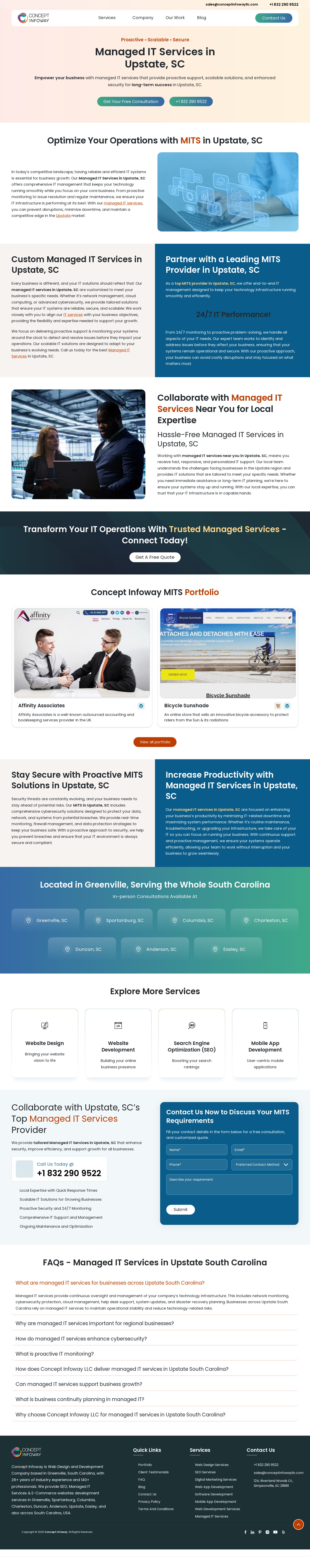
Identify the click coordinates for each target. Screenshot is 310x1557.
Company (142, 17)
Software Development (214, 1501)
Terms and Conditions (156, 1516)
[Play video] (228, 191)
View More (82, 666)
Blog (201, 17)
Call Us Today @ (69, 1178)
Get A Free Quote (155, 557)
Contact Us (273, 18)
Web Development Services (217, 1516)
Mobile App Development (215, 1509)
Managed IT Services (211, 1524)
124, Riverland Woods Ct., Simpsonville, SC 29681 (273, 1491)
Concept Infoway (55, 1539)
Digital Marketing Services (216, 1487)
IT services (73, 314)
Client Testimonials (153, 1479)
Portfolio (145, 1472)
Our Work (175, 17)
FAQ (141, 1487)
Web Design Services (212, 1472)
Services (107, 17)
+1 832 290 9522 (191, 4)
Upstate (63, 215)
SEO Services (205, 1479)
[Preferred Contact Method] (262, 1172)
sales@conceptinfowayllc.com (232, 4)
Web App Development (214, 1494)
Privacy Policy (149, 1509)
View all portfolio (155, 741)
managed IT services (123, 202)
